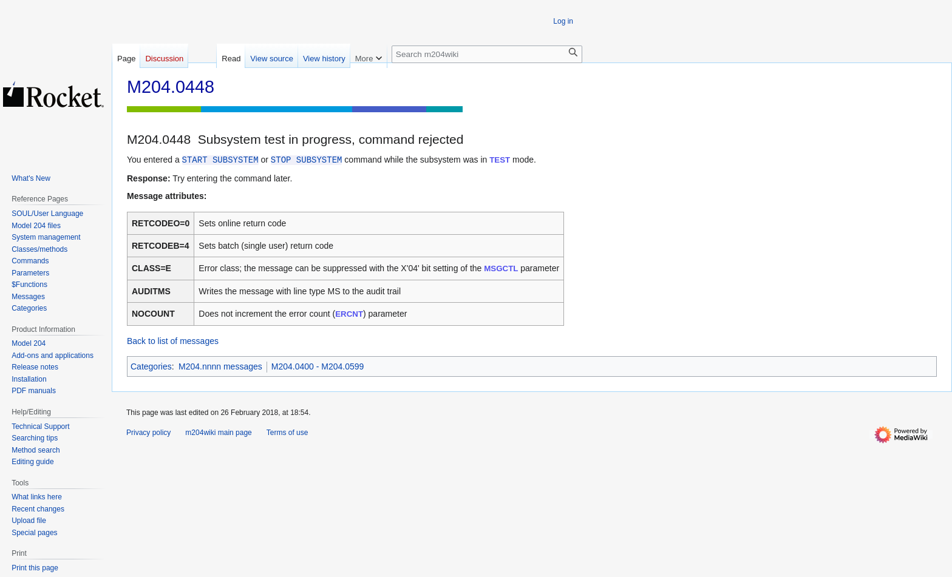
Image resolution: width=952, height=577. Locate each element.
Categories (151, 366)
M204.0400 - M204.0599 (317, 366)
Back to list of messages (173, 341)
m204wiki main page (218, 432)
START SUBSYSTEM (220, 160)
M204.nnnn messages (220, 366)
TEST (499, 159)
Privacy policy (148, 432)
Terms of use (287, 432)
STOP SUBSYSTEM (306, 160)
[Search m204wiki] (487, 54)
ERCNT (349, 314)
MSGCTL (501, 268)
